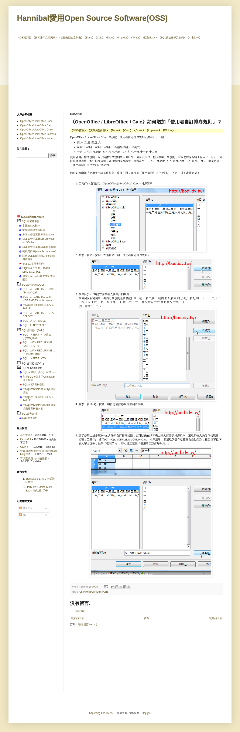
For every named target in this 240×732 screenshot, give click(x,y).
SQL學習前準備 (31, 221)
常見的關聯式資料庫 (33, 230)
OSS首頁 (25, 37)
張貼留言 (80, 610)
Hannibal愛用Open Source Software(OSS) (92, 18)
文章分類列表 (98, 130)
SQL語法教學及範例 (172, 37)
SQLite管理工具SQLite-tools (38, 234)
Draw (110, 37)
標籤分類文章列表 (71, 37)
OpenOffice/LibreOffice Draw (36, 129)
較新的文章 (77, 618)
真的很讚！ (26, 434)
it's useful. (25, 439)
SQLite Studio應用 (32, 368)
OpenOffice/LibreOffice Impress (38, 134)
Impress (122, 37)
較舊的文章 (215, 618)
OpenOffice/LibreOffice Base (36, 121)
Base (89, 37)
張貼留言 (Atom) (87, 624)
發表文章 (26, 508)
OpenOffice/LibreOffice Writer (37, 138)
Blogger (145, 713)
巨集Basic (149, 37)
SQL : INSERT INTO (34, 358)
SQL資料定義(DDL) (33, 284)
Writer (135, 37)
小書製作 (194, 37)
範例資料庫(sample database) (39, 251)
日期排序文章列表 (45, 37)
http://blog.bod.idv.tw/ (101, 713)
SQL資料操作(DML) (33, 330)
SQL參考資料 (29, 413)
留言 (23, 514)
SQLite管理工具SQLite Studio (39, 246)
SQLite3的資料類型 (33, 263)
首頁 (146, 618)
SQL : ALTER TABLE (34, 325)
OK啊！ (24, 446)
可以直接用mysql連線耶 (33, 458)
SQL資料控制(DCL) (33, 363)
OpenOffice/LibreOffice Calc (93, 591)
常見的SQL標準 (31, 225)
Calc (99, 37)
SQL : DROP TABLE (34, 320)
